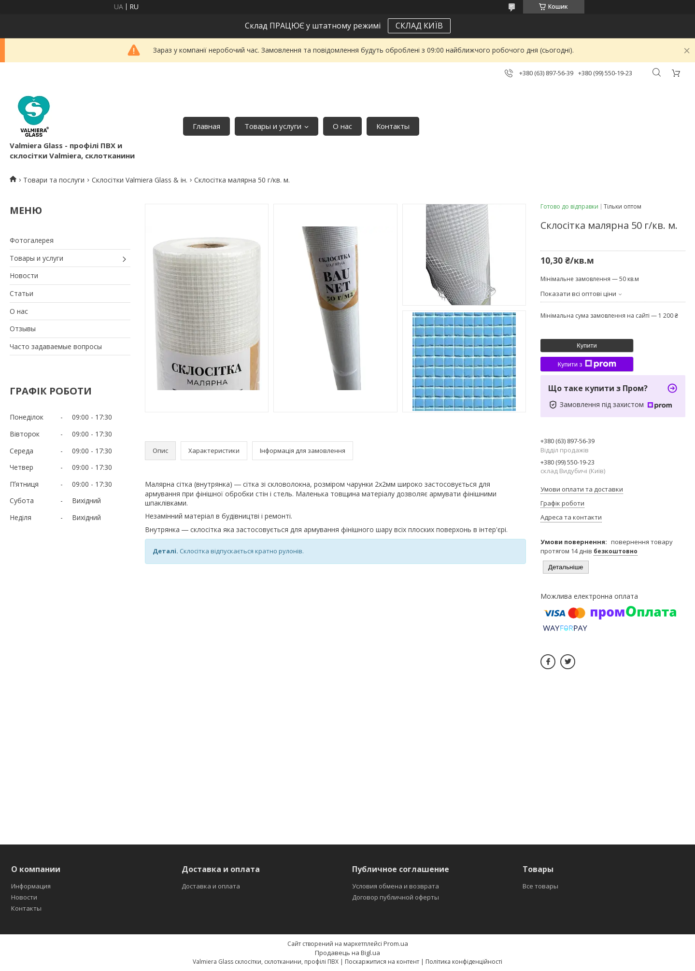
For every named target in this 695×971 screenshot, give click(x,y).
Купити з (586, 364)
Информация (31, 886)
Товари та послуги (54, 179)
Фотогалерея (32, 240)
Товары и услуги (272, 126)
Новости (24, 275)
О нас (342, 126)
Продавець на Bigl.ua (347, 952)
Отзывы (23, 328)
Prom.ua (395, 943)
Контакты (393, 126)
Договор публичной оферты (395, 897)
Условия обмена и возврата (395, 886)
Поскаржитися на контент (382, 961)
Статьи (21, 293)
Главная (206, 126)
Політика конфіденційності (464, 961)
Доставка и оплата (211, 886)
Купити (587, 345)
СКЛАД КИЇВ (419, 25)
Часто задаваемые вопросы (56, 346)
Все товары (540, 886)
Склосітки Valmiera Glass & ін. (139, 179)
